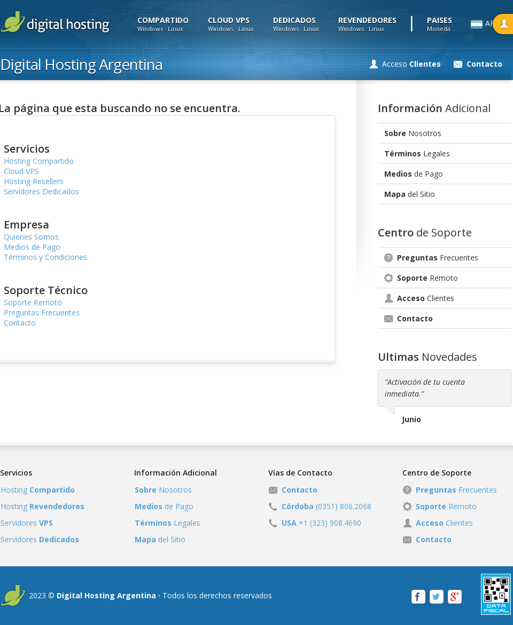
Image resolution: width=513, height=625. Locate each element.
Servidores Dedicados (41, 191)
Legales (417, 153)
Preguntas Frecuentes (42, 312)
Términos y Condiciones (45, 257)
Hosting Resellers (34, 181)
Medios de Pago (32, 247)
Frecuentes (437, 257)
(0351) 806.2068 (326, 506)
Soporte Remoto (33, 302)
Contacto (20, 323)
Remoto (427, 278)
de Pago (413, 174)
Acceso (411, 64)
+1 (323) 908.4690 (321, 523)
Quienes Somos (31, 237)
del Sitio (409, 194)
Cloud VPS (21, 171)
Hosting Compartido (39, 161)
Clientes (425, 298)
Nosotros (412, 133)
